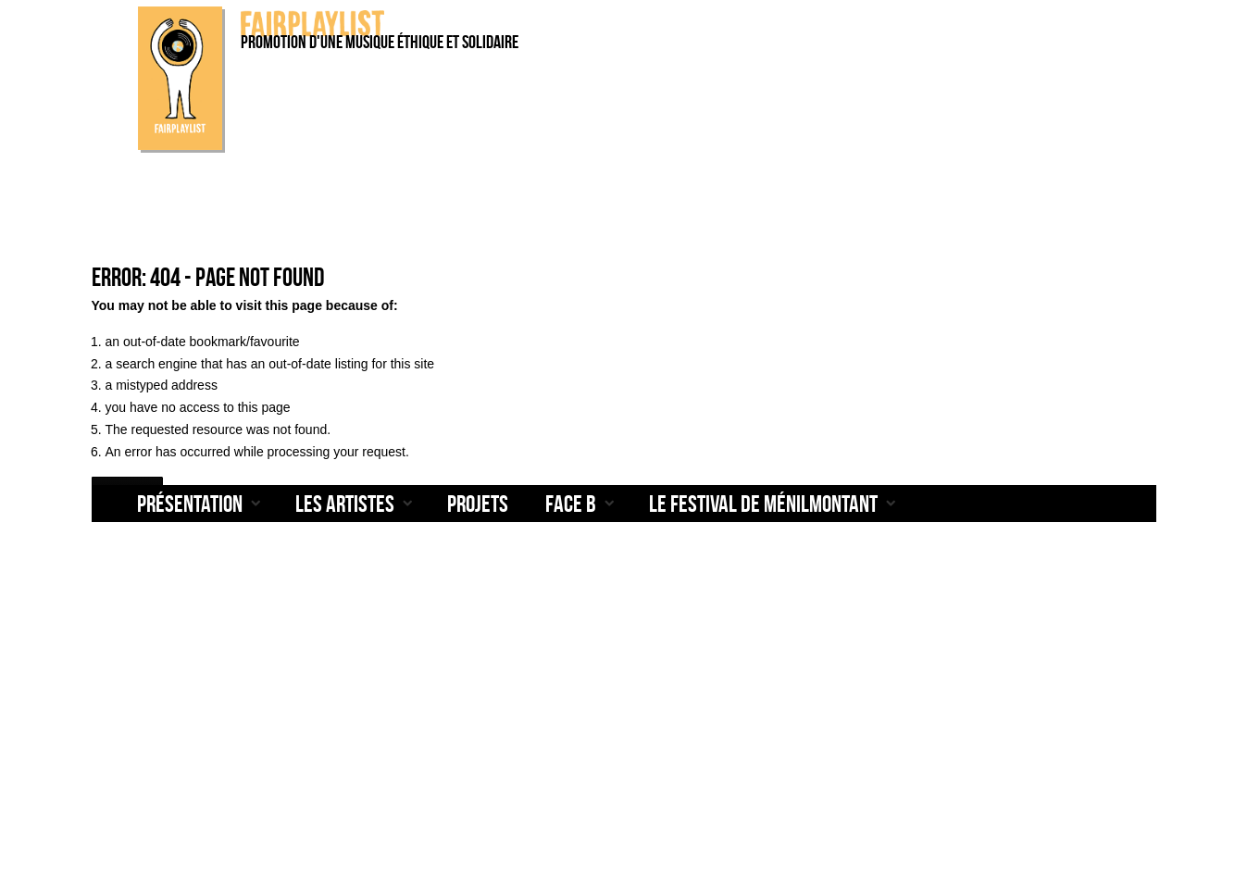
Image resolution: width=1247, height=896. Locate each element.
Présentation (190, 503)
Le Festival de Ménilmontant (763, 503)
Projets (477, 503)
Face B (570, 503)
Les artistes (344, 503)
